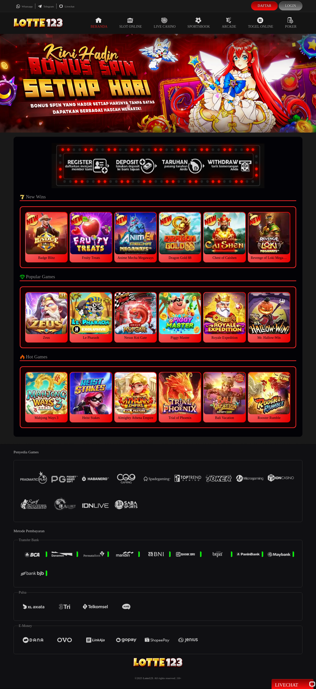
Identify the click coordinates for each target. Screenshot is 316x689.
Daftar (264, 6)
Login (290, 6)
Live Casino (165, 22)
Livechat (66, 6)
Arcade (229, 22)
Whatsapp (24, 6)
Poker (290, 22)
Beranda (99, 22)
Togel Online (260, 22)
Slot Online (130, 22)
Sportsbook (198, 22)
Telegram (46, 6)
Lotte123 (148, 678)
